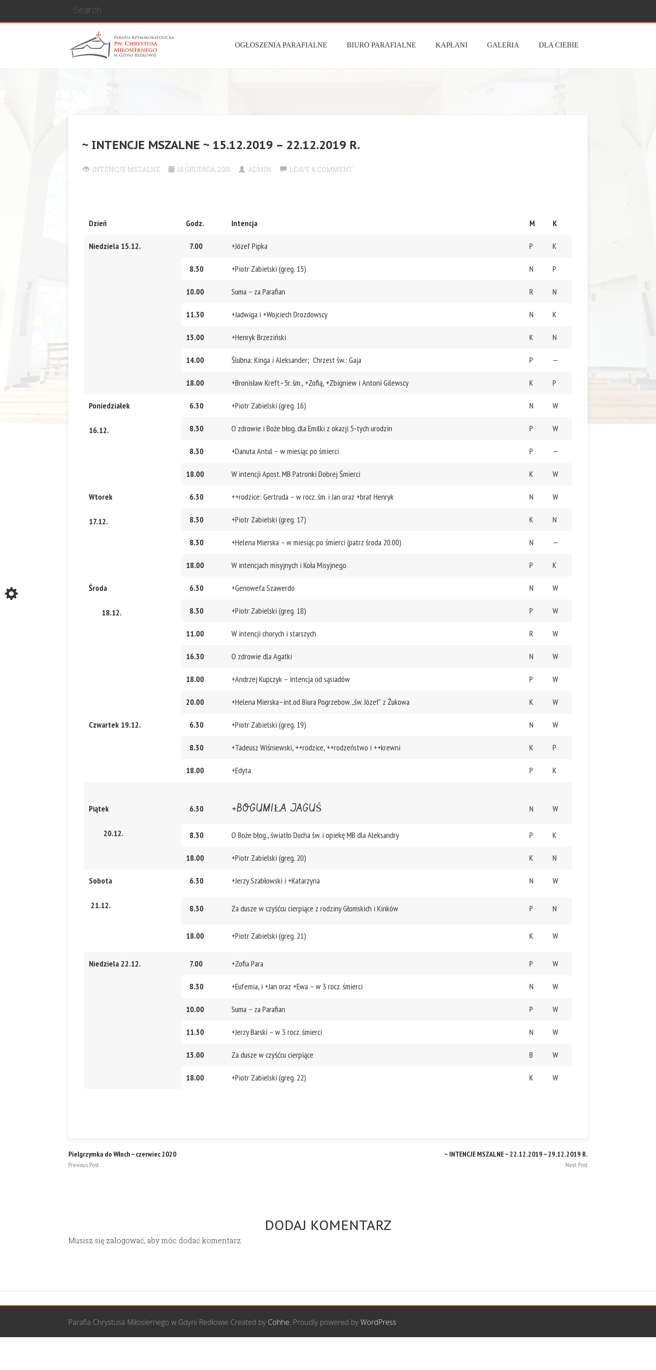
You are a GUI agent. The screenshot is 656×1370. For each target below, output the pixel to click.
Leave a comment (321, 169)
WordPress (378, 1322)
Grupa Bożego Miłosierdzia (377, 1354)
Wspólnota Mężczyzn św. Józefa (274, 1354)
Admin (260, 169)
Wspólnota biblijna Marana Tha (481, 1354)
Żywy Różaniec (564, 1354)
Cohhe (278, 1322)
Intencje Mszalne (126, 169)
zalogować (125, 1240)
